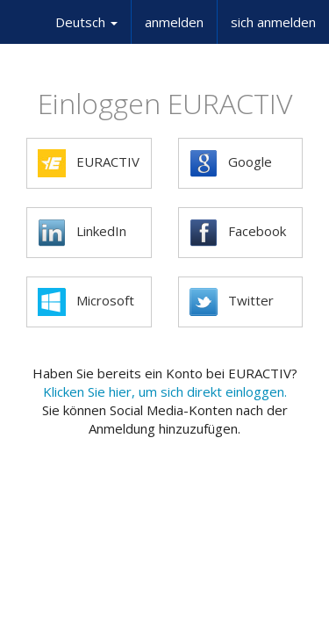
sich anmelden (273, 22)
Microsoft (86, 302)
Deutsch (86, 22)
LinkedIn (82, 233)
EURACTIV (88, 163)
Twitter (232, 302)
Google (231, 163)
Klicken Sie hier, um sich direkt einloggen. (165, 391)
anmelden (174, 22)
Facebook (238, 233)
